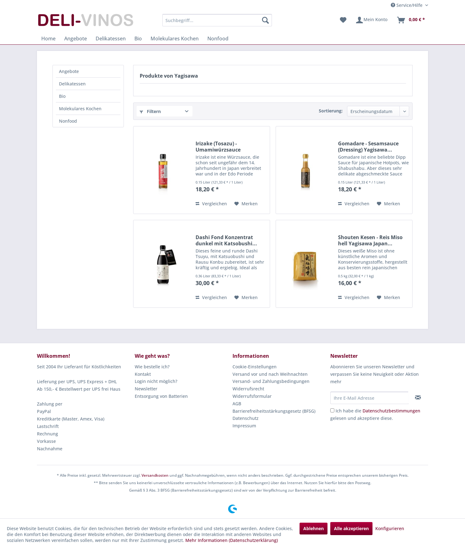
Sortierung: (331, 111)
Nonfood (68, 121)
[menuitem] (217, 20)
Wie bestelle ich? (152, 367)
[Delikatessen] (110, 38)
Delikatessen (72, 84)
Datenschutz (245, 418)
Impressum (244, 426)
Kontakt (143, 374)
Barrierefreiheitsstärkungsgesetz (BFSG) (273, 411)
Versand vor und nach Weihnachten (270, 374)
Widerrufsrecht (248, 389)
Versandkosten (155, 475)
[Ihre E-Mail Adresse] (369, 398)
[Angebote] (75, 38)
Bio (62, 96)
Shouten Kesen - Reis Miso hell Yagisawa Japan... (370, 240)
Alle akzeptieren (351, 528)
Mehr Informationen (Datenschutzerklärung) (231, 540)
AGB (236, 404)
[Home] (48, 38)
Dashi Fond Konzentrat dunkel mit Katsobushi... (226, 240)
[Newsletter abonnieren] (418, 397)
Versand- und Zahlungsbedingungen (270, 381)
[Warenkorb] (410, 20)
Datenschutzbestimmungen (391, 411)
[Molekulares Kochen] (174, 38)
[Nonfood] (218, 38)
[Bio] (138, 38)
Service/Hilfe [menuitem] (407, 5)
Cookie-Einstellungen (254, 367)
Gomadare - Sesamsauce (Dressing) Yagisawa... (368, 146)
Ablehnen (313, 528)
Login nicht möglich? (156, 381)
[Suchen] (265, 20)
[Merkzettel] (343, 20)
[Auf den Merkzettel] (246, 203)
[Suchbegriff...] (217, 20)
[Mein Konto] (371, 20)
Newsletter (146, 389)
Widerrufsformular (252, 396)
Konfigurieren (389, 528)
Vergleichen (211, 204)
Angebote (69, 71)
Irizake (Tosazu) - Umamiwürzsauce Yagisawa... (218, 146)
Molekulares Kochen (80, 108)
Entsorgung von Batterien (161, 396)
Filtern (150, 111)
